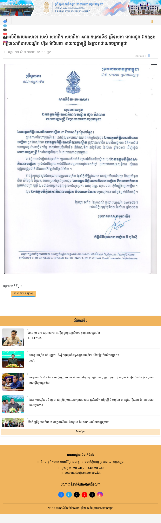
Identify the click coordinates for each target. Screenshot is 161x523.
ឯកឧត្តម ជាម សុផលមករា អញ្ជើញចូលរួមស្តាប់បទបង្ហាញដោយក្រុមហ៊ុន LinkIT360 (64, 336)
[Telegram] (5, 25)
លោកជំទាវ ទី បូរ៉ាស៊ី (23, 293)
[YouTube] (5, 34)
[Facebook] (5, 21)
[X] (92, 495)
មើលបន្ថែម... (80, 432)
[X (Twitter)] (5, 38)
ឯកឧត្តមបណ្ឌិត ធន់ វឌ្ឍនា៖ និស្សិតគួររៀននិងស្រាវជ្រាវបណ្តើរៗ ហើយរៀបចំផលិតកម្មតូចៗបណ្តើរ (74, 358)
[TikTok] (5, 30)
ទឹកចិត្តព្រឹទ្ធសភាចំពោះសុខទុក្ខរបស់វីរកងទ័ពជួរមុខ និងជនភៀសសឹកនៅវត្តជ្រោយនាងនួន (68, 425)
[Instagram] (5, 42)
